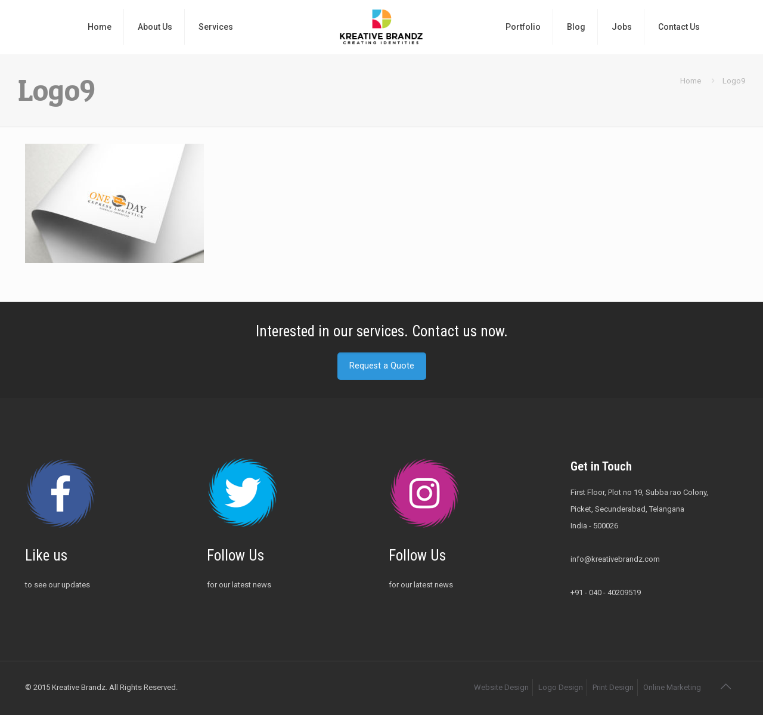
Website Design (501, 687)
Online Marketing (672, 687)
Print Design (613, 687)
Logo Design (560, 687)
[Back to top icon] (725, 686)
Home (690, 80)
